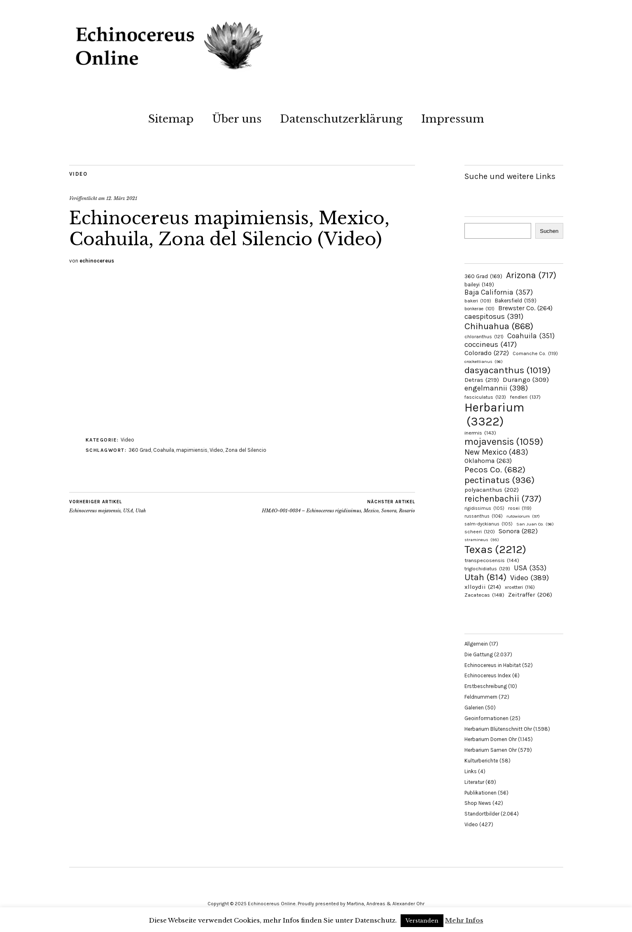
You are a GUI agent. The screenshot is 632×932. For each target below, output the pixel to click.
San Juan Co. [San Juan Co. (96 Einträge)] (535, 524)
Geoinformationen (486, 718)
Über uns (236, 119)
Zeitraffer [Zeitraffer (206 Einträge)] (530, 594)
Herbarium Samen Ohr (490, 750)
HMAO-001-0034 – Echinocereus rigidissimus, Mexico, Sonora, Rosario (338, 506)
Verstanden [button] (422, 920)
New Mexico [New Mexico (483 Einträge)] (496, 452)
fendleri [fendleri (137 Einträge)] (525, 397)
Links (470, 771)
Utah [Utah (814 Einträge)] (485, 577)
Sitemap (171, 119)
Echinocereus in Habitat (492, 665)
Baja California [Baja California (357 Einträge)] (498, 292)
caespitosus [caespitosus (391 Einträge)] (493, 316)
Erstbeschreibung (485, 686)
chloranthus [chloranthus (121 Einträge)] (484, 336)
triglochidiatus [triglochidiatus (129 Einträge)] (487, 569)
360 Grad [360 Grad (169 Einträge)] (483, 276)
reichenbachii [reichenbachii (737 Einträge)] (502, 498)
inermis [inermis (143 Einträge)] (480, 433)
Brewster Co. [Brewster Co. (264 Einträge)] (525, 308)
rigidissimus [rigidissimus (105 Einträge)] (484, 508)
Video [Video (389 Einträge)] (529, 577)
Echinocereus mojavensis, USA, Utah (107, 506)
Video (78, 174)
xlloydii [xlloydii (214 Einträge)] (482, 586)
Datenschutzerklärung (341, 119)
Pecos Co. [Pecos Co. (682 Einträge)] (494, 469)
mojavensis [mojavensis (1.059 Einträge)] (503, 441)
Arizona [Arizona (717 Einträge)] (531, 275)
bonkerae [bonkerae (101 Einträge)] (479, 308)
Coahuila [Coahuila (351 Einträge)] (531, 336)
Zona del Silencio (245, 450)
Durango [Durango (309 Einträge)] (526, 379)
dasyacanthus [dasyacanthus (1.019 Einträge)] (507, 370)
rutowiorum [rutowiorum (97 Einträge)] (523, 516)
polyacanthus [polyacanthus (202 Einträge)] (491, 489)
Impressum (452, 119)
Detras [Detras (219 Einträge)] (481, 379)
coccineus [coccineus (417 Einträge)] (490, 344)
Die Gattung (478, 654)
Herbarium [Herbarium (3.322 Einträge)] (494, 414)
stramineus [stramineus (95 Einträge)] (481, 539)
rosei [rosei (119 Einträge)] (520, 508)
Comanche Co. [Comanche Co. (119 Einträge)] (535, 353)
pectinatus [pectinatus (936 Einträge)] (499, 480)
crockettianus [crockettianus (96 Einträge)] (483, 361)
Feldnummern (480, 697)
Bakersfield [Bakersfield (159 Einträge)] (515, 300)
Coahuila (163, 450)
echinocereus (96, 261)
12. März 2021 (121, 198)
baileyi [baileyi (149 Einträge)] (479, 284)
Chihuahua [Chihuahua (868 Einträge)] (498, 326)
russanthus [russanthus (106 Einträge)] (483, 516)
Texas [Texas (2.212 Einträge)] (495, 549)
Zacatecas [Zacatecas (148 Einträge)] (484, 595)
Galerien (474, 707)
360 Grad (139, 450)
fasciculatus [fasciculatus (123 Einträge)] (485, 397)
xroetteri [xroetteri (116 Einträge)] (520, 587)
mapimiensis (192, 450)
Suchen (549, 231)
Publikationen (480, 793)
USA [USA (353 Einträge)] (530, 568)
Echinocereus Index (487, 675)
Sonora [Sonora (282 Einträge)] (518, 531)
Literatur (474, 782)
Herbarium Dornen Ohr (490, 739)
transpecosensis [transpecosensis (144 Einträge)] (491, 560)
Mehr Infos (464, 920)
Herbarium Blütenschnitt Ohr (498, 729)
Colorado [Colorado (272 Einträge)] (486, 353)
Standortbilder (481, 814)
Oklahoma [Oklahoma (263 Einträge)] (488, 461)
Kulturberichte (481, 761)
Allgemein (476, 644)
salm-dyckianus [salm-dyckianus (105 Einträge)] (488, 524)
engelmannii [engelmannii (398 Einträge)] (496, 388)
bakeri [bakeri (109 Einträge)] (477, 301)
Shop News (477, 803)
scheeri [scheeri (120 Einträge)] (479, 532)
